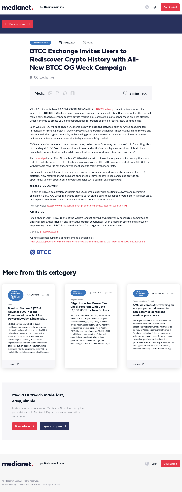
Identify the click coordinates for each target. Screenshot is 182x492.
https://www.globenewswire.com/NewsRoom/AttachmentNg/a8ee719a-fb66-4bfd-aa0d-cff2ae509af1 (87, 241)
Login (151, 7)
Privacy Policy (9, 484)
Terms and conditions (29, 484)
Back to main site (52, 7)
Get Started (170, 7)
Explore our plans (54, 426)
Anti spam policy (51, 484)
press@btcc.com (49, 231)
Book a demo (24, 426)
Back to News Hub (17, 24)
